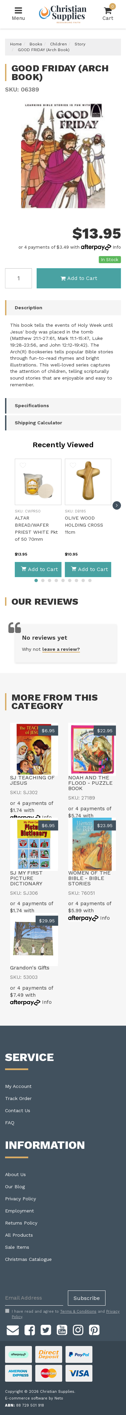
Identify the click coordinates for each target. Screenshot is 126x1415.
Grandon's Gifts (29, 967)
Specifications (32, 405)
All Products (19, 1235)
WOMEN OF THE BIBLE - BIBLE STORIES (89, 878)
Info (117, 247)
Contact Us (17, 1110)
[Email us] (13, 1329)
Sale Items (17, 1247)
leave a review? (61, 649)
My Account (18, 1086)
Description (28, 307)
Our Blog (15, 1186)
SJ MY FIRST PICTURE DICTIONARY (26, 878)
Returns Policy (21, 1223)
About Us (15, 1174)
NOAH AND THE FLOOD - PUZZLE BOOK (90, 782)
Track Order (18, 1098)
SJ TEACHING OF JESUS (32, 780)
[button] (23, 466)
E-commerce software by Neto (34, 1398)
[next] (117, 505)
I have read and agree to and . (62, 1314)
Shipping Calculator (38, 422)
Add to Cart (78, 278)
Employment (19, 1210)
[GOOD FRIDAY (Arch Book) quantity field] (18, 278)
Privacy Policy (20, 1198)
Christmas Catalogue (28, 1259)
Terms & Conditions (78, 1311)
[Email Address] (34, 1298)
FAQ (9, 1122)
